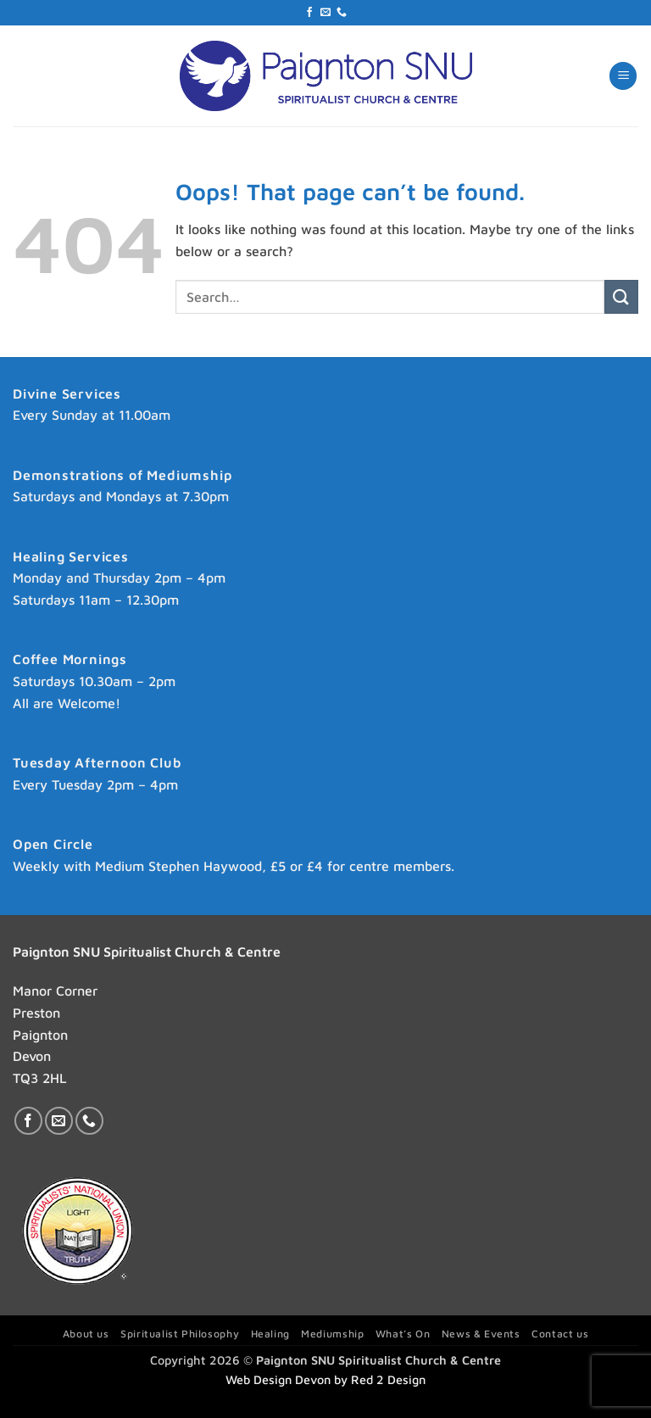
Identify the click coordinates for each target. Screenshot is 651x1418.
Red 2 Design (388, 1379)
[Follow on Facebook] (309, 13)
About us (86, 1333)
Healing (270, 1333)
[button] (623, 76)
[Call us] (342, 13)
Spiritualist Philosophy (179, 1333)
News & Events (481, 1333)
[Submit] (621, 296)
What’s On (403, 1333)
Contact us (559, 1333)
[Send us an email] (325, 13)
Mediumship (332, 1333)
